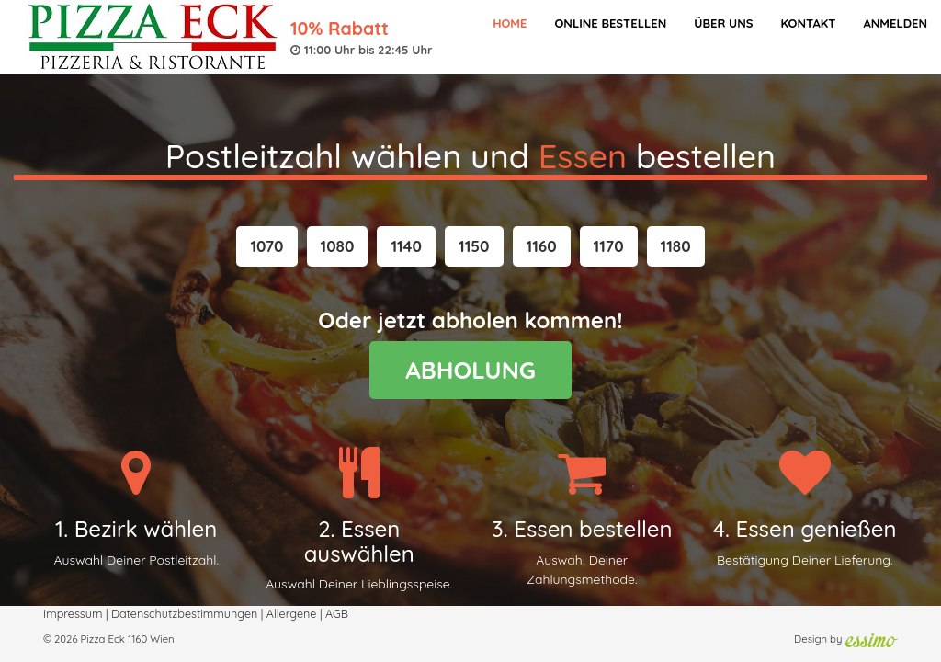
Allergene (291, 613)
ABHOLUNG (470, 370)
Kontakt (807, 23)
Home (510, 23)
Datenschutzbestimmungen (184, 613)
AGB (336, 613)
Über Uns (723, 23)
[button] (266, 246)
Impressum (72, 613)
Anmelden (895, 23)
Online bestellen (610, 23)
